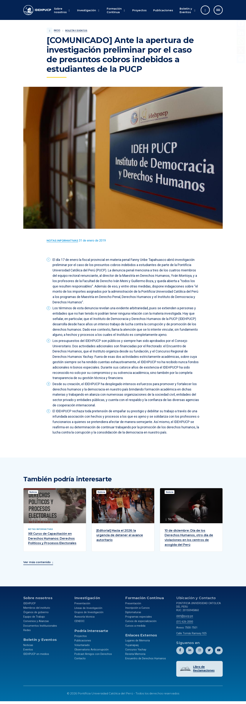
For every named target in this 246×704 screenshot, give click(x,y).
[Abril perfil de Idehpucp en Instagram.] (199, 649)
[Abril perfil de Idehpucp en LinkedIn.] (190, 649)
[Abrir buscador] (205, 10)
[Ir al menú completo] (218, 10)
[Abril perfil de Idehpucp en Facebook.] (180, 649)
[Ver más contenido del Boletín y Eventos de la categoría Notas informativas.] (62, 240)
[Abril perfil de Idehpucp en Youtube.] (219, 649)
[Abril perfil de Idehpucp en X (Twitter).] (209, 649)
